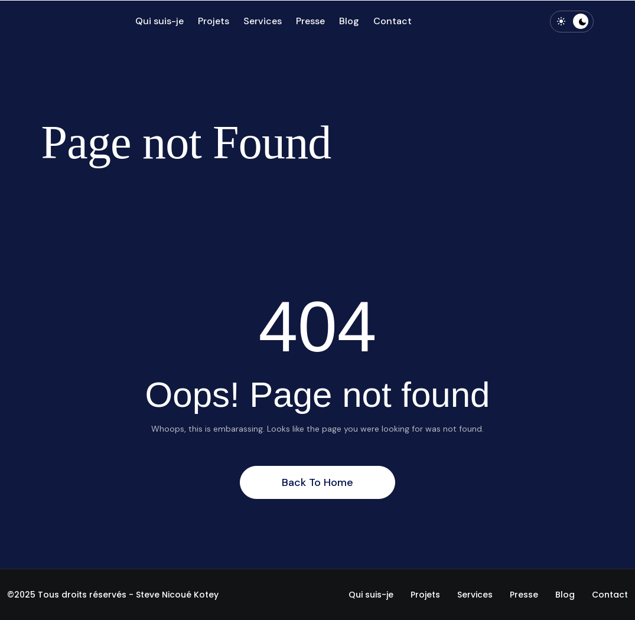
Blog (349, 21)
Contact (392, 21)
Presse (310, 21)
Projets (213, 21)
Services (262, 21)
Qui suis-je (159, 21)
